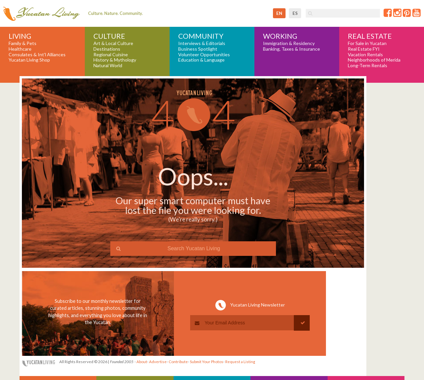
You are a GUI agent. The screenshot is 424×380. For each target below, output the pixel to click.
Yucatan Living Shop (29, 60)
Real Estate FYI (364, 49)
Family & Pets (22, 43)
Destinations (106, 49)
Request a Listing (240, 361)
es (295, 13)
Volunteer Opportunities (204, 54)
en (279, 13)
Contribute (178, 361)
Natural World (107, 65)
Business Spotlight (197, 49)
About (141, 361)
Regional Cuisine (110, 54)
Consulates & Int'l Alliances (37, 54)
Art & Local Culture (113, 43)
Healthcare (20, 49)
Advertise (158, 361)
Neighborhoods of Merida (374, 60)
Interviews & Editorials (201, 43)
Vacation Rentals (365, 54)
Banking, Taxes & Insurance (291, 49)
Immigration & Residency (289, 43)
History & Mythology (114, 60)
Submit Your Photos (206, 361)
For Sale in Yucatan (367, 43)
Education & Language (201, 60)
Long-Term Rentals (367, 65)
